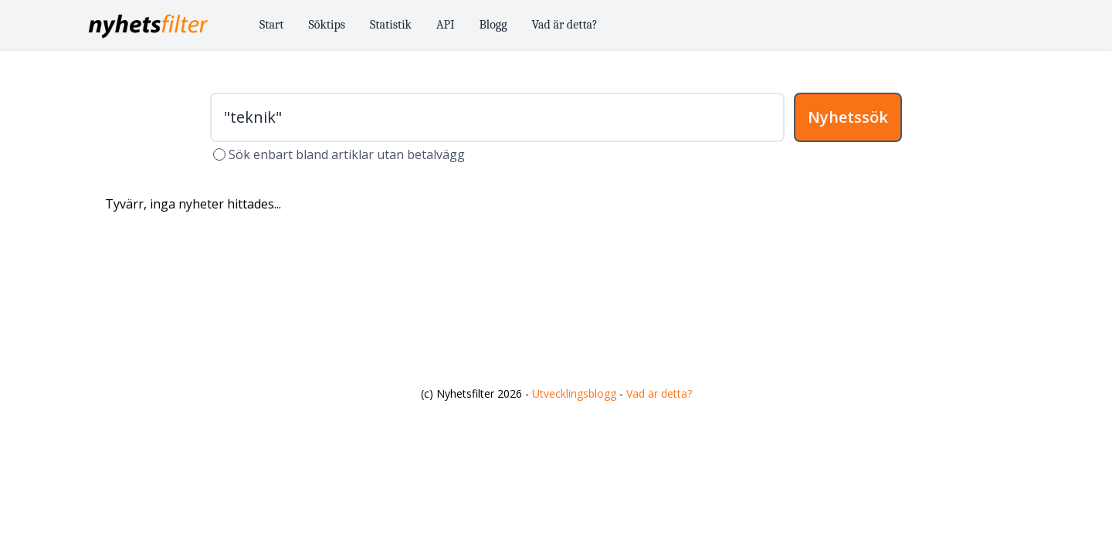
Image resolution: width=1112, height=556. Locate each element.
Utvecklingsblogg (574, 393)
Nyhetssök (848, 117)
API (445, 25)
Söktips (327, 25)
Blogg (493, 25)
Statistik (391, 25)
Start (271, 25)
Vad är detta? (565, 25)
